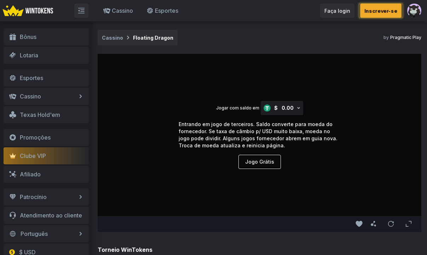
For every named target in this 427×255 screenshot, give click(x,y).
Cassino (118, 10)
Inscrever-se (381, 10)
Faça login (337, 11)
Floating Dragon (153, 38)
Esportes (162, 10)
